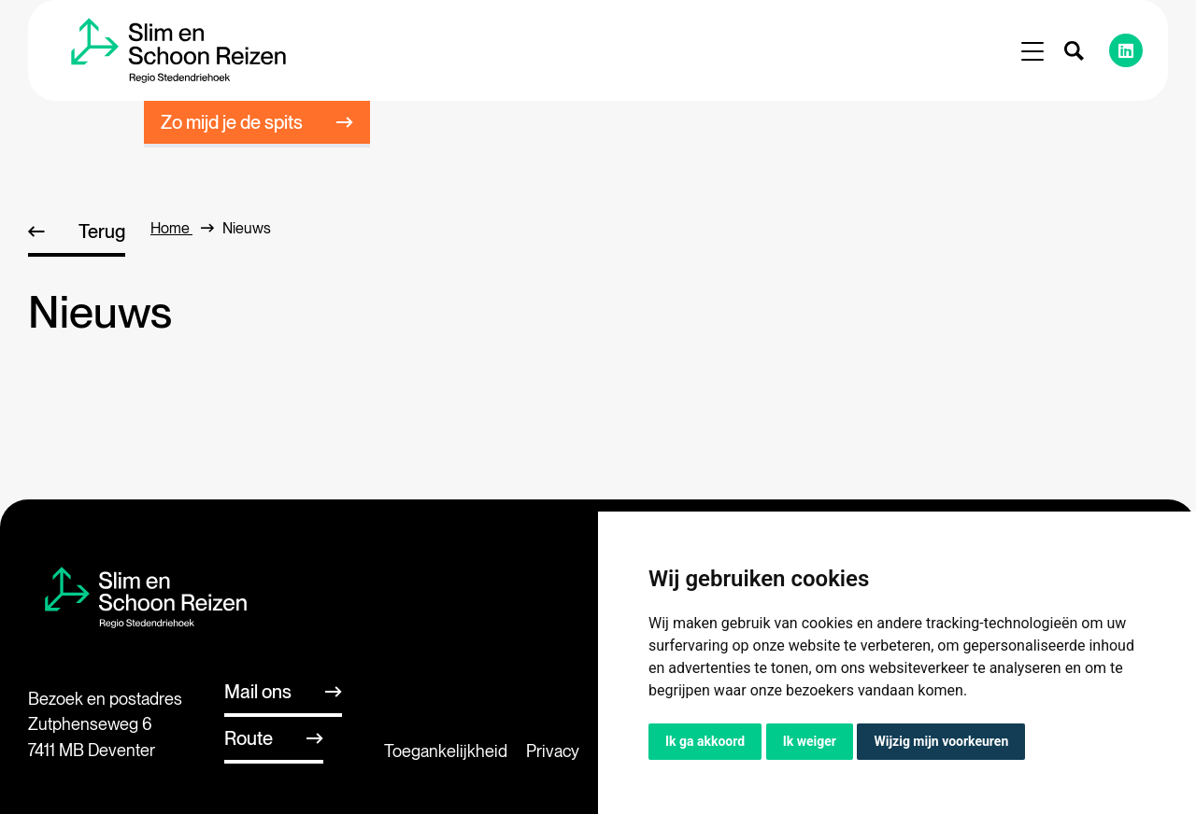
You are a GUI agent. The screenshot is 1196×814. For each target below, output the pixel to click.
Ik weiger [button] (809, 741)
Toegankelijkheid (445, 751)
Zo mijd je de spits (232, 122)
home (182, 228)
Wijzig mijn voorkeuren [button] (941, 741)
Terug (101, 231)
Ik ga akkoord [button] (705, 741)
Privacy (552, 751)
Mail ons (258, 692)
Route (248, 738)
